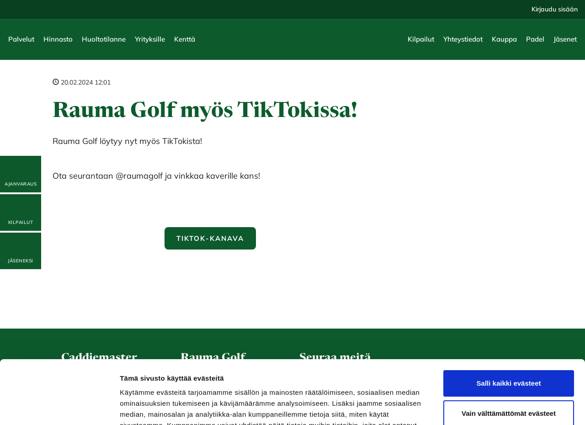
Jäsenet (565, 39)
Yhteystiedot (463, 39)
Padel (535, 39)
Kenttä (184, 39)
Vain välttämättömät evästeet (509, 358)
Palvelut (21, 39)
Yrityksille (150, 39)
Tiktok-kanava (210, 238)
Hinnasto (58, 39)
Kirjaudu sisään (555, 9)
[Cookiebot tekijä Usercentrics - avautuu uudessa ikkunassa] (59, 407)
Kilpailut (421, 39)
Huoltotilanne (104, 39)
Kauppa (504, 39)
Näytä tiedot (140, 407)
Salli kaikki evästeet (509, 329)
